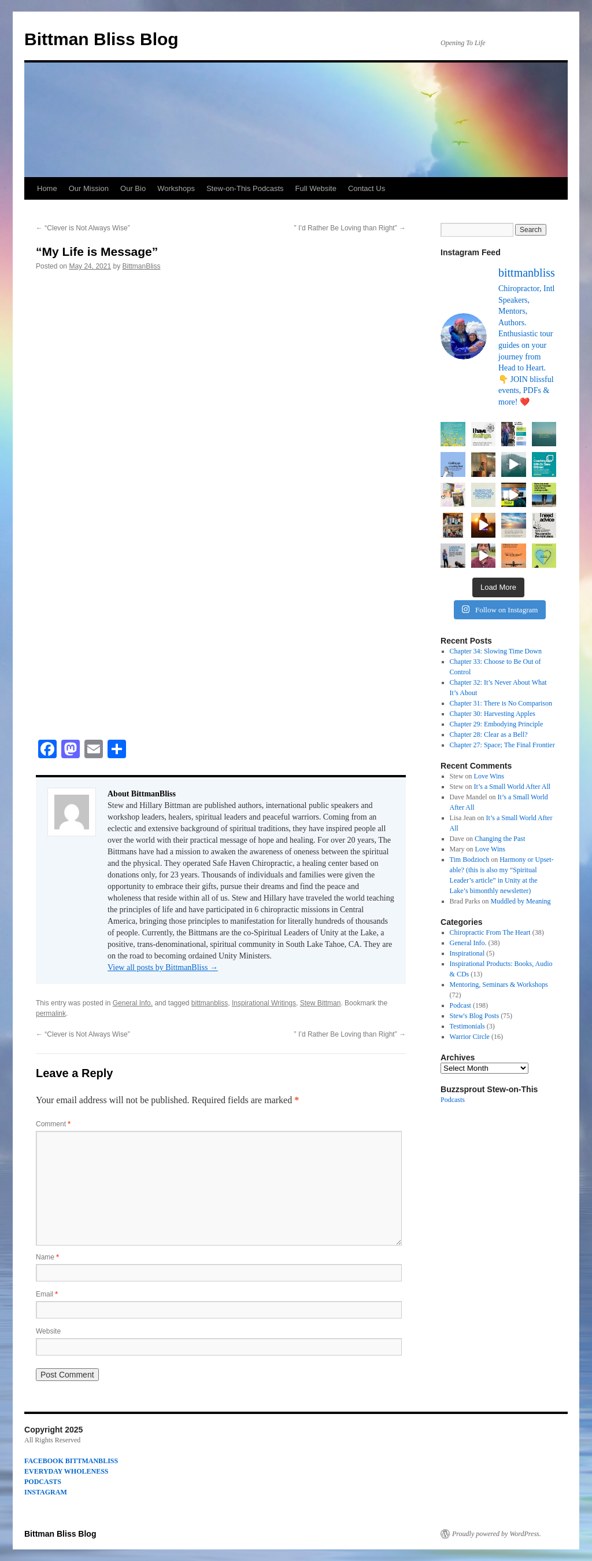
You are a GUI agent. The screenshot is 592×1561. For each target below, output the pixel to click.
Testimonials (467, 1026)
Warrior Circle (470, 1037)
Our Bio (133, 188)
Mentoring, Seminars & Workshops (499, 984)
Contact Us (366, 188)
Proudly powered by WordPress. (496, 1534)
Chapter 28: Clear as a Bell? (489, 734)
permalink (51, 1013)
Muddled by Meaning (521, 901)
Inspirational (467, 953)
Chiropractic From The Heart (490, 932)
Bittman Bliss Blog (101, 39)
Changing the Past (500, 839)
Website (48, 1331)
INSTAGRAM (45, 1492)
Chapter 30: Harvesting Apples (492, 714)
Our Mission (89, 188)
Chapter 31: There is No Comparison (501, 703)
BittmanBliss (141, 266)
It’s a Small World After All (512, 787)
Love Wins (489, 776)
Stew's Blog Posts (475, 1016)
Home (47, 188)
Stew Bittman (320, 1003)
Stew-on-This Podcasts (245, 188)
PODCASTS (42, 1482)
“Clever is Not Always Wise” (83, 228)
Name (47, 1257)
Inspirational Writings (264, 1003)
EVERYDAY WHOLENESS (66, 1471)
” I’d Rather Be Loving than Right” (350, 228)
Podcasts (453, 1100)
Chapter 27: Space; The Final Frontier (502, 745)
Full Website (315, 188)
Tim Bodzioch (470, 859)
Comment (53, 1124)
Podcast (460, 1005)
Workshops (176, 188)
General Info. (133, 1003)
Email (47, 1294)
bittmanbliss (209, 1003)
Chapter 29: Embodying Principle (496, 724)
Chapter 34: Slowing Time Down (496, 651)
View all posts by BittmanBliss (163, 967)
